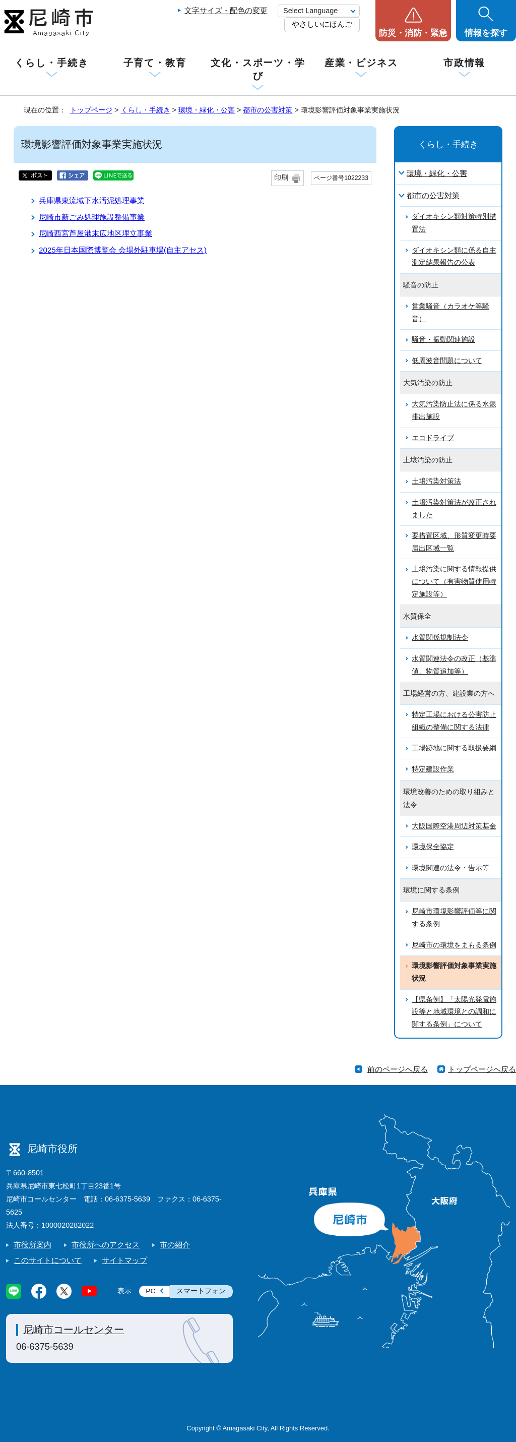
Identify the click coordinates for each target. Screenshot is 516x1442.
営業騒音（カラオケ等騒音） (450, 313)
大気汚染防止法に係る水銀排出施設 (454, 410)
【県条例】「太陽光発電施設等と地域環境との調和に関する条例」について (454, 1012)
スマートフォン (201, 1291)
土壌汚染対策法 (436, 481)
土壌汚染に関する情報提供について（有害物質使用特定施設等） (454, 581)
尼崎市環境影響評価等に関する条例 (454, 918)
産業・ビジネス (361, 62)
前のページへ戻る (397, 1069)
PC (150, 1291)
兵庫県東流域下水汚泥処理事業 (92, 200)
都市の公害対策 (267, 110)
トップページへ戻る (482, 1069)
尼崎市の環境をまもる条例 (454, 945)
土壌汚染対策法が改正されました (454, 509)
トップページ (91, 110)
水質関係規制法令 (440, 637)
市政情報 (464, 62)
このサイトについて (48, 1260)
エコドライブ (433, 438)
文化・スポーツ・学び (258, 69)
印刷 (281, 178)
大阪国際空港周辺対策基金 (454, 826)
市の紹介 (175, 1244)
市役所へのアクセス (106, 1244)
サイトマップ (124, 1260)
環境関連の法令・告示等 (450, 868)
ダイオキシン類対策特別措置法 (454, 223)
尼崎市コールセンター (73, 1329)
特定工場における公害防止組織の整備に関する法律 (454, 721)
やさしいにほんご (322, 24)
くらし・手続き (51, 62)
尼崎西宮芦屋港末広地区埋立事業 (95, 233)
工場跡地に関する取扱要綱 (454, 748)
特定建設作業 (433, 769)
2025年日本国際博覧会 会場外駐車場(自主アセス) (123, 250)
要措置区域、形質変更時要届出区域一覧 (454, 542)
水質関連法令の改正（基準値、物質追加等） (454, 665)
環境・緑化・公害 (206, 110)
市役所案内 (32, 1244)
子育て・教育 (154, 62)
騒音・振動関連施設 (443, 339)
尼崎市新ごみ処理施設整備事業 (92, 217)
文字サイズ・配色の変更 (226, 10)
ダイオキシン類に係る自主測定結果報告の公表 (454, 257)
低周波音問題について (447, 361)
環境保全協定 (433, 847)
